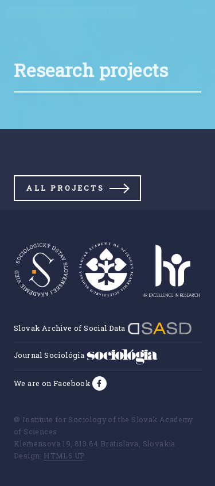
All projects (65, 187)
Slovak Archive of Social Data (103, 328)
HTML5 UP (64, 455)
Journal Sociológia (86, 355)
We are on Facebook (53, 383)
